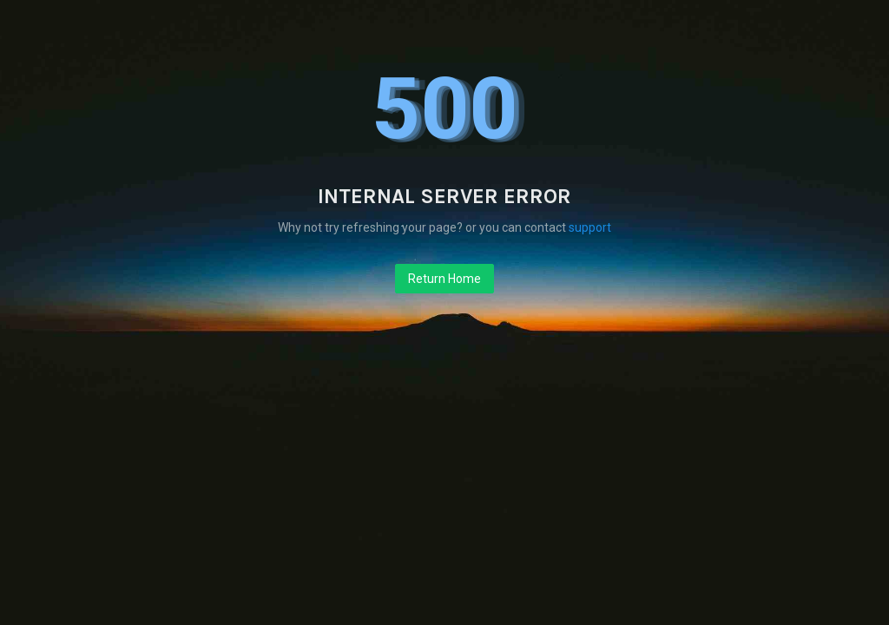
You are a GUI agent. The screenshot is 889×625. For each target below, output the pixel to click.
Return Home (444, 279)
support (590, 227)
